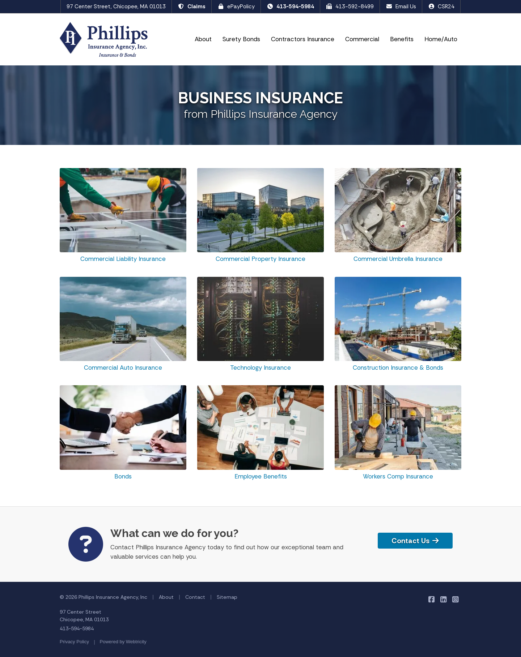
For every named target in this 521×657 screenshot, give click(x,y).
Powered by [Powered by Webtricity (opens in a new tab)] (123, 641)
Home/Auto (440, 39)
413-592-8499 (350, 6)
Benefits (402, 39)
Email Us (401, 6)
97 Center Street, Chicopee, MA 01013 (116, 6)
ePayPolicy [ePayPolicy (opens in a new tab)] (236, 6)
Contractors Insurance (302, 39)
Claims (192, 6)
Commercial (364, 38)
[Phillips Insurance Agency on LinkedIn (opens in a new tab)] (443, 599)
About (203, 39)
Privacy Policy (74, 641)
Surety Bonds (241, 39)
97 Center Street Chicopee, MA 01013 (84, 616)
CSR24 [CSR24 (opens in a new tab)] (441, 6)
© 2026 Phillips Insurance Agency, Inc (103, 597)
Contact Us (415, 540)
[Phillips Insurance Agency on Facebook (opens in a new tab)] (431, 599)
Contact (195, 597)
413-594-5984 (290, 6)
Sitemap (227, 597)
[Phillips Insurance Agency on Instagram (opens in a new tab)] (455, 599)
